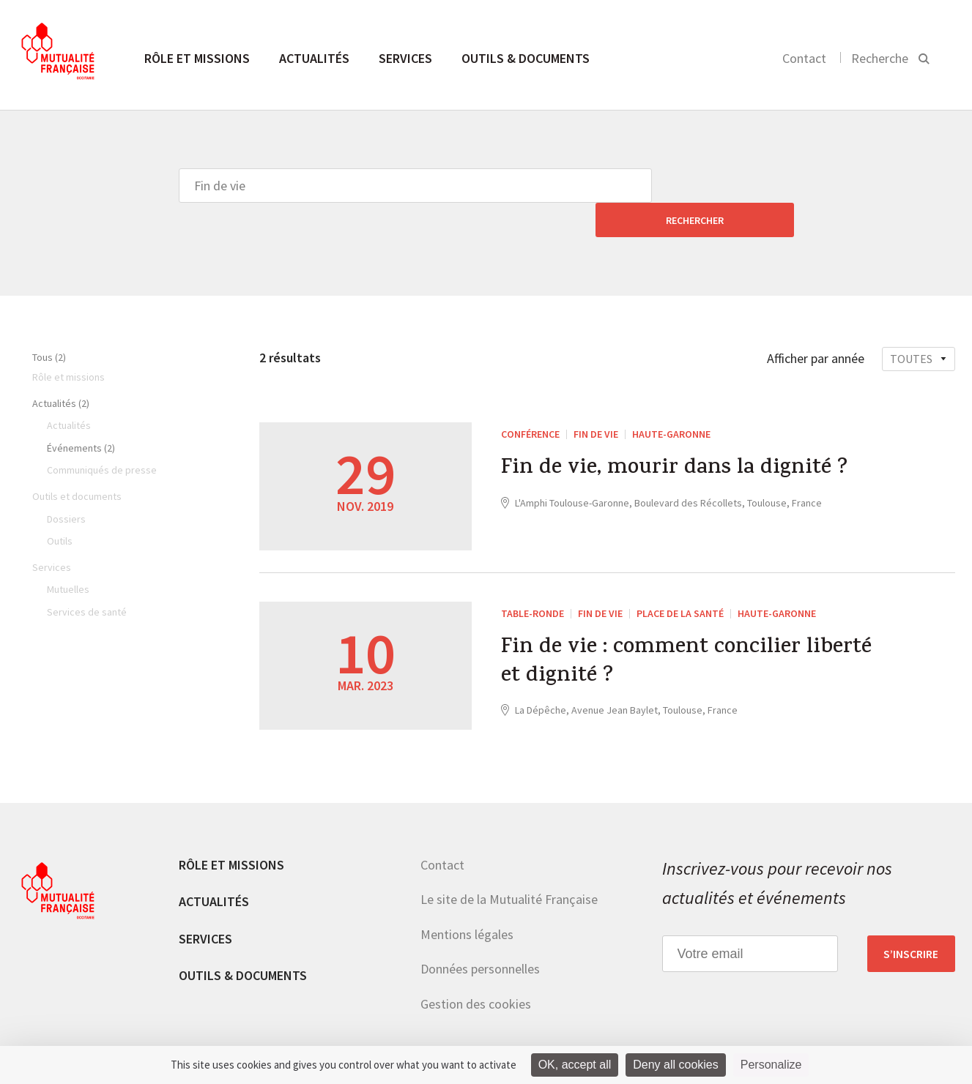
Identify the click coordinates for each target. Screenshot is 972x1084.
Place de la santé (680, 579)
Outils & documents (525, 58)
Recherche (879, 58)
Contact (804, 58)
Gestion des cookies (475, 969)
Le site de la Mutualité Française (509, 864)
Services (405, 58)
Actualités (314, 58)
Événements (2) (81, 413)
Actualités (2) (60, 368)
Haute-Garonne (671, 399)
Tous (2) (49, 322)
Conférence (530, 399)
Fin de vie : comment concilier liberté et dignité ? (652, 629)
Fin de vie (596, 399)
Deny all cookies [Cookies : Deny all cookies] (676, 1064)
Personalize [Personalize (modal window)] (771, 1064)
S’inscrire (910, 919)
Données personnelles (480, 934)
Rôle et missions (197, 58)
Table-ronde (532, 579)
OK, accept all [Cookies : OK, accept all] (575, 1064)
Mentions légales (466, 900)
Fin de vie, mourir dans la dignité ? (676, 435)
